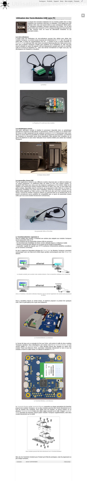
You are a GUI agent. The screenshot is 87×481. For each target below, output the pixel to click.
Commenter (19, 461)
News (62, 1)
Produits (49, 1)
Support (56, 1)
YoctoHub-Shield (26, 411)
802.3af (52, 349)
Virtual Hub (46, 250)
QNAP (54, 133)
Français (76, 1)
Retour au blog (67, 461)
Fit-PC (58, 40)
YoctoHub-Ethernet (33, 346)
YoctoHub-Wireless (60, 345)
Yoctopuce (42, 1)
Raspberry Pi (19, 43)
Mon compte (68, 1)
